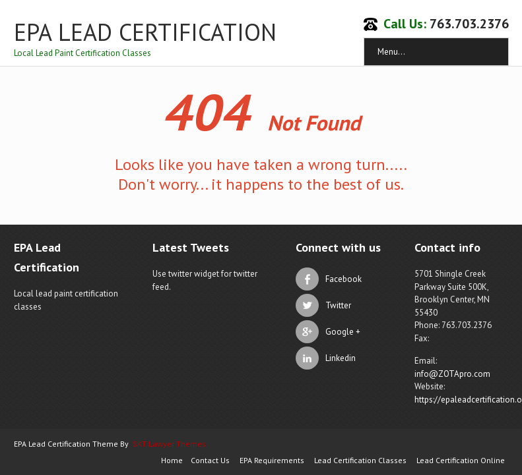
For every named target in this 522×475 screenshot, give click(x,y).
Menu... (391, 51)
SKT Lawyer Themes (169, 444)
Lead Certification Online (460, 460)
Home (172, 460)
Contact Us (210, 460)
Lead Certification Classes (360, 460)
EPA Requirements (272, 460)
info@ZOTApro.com (452, 373)
